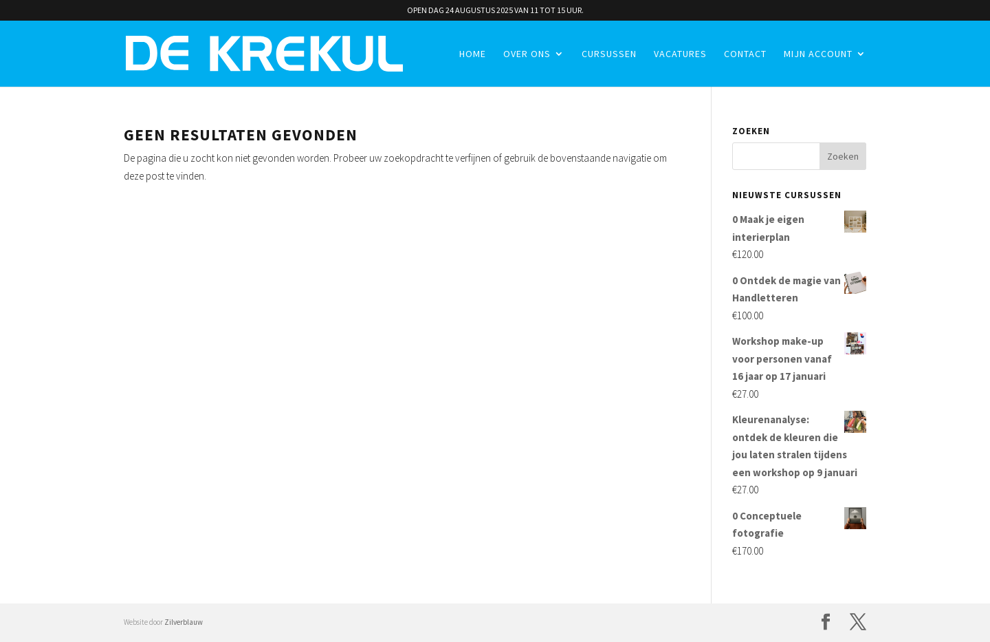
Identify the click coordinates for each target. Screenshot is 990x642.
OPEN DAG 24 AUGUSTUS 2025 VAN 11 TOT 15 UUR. (495, 10)
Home (472, 54)
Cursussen (609, 54)
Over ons (527, 54)
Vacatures (680, 54)
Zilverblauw (183, 622)
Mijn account (818, 54)
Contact (745, 54)
